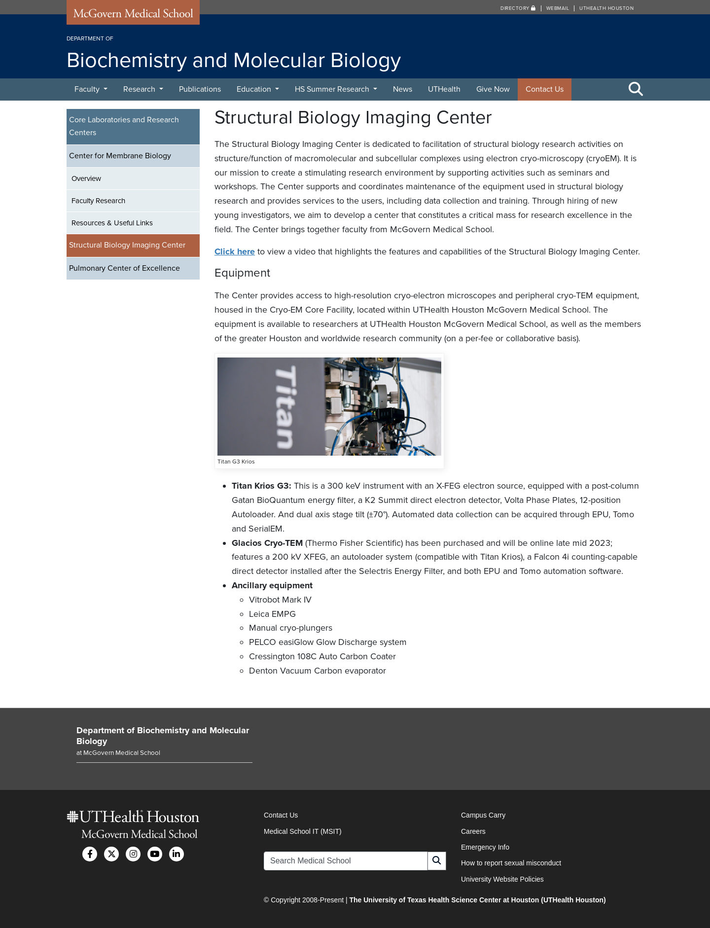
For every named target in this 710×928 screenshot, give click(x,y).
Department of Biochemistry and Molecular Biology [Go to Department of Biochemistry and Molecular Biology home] (162, 736)
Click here (234, 251)
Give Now (493, 89)
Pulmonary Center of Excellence (124, 268)
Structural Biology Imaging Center (127, 245)
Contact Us (545, 89)
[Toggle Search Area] (636, 90)
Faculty (88, 89)
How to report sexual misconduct (511, 863)
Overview (86, 178)
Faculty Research (98, 200)
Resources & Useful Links (112, 222)
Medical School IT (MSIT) (303, 831)
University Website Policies (502, 879)
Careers (473, 831)
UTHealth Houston (606, 8)
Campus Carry (483, 815)
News (402, 89)
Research (140, 89)
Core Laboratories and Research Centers (124, 126)
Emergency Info (485, 847)
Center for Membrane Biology (120, 156)
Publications (200, 89)
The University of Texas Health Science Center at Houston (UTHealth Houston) (477, 900)
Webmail (557, 8)
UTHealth (444, 89)
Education (255, 89)
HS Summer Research (333, 89)
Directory (518, 8)
